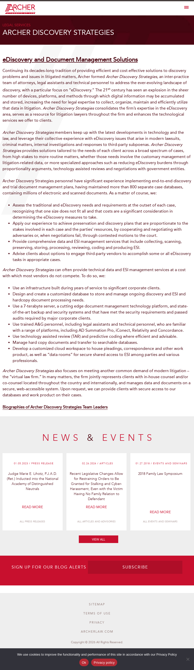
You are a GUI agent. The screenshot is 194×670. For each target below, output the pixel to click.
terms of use (97, 613)
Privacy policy (104, 662)
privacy (97, 622)
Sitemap (97, 604)
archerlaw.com (97, 631)
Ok (84, 662)
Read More (32, 507)
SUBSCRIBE (135, 567)
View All (98, 539)
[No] (187, 659)
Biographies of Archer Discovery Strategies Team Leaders (55, 407)
